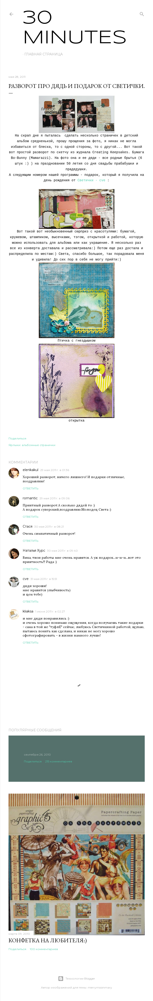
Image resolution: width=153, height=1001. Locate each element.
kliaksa (28, 611)
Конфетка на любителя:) (48, 940)
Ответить (30, 488)
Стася (27, 526)
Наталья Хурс (34, 550)
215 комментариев (58, 761)
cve (26, 579)
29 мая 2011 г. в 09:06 (54, 498)
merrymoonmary (100, 987)
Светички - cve (91, 180)
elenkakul (30, 470)
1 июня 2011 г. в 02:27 (50, 611)
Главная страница (43, 54)
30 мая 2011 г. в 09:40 (62, 550)
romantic (30, 498)
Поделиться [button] (17, 438)
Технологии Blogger (76, 978)
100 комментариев (44, 949)
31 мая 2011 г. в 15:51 (44, 579)
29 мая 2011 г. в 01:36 (54, 470)
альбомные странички (38, 445)
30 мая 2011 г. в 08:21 (49, 526)
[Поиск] (142, 13)
